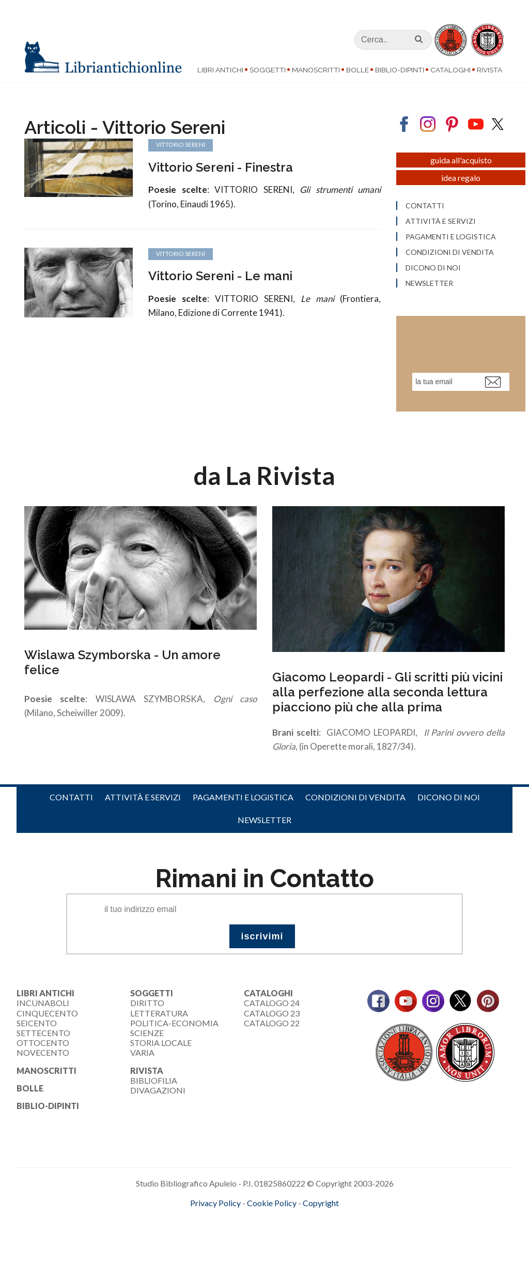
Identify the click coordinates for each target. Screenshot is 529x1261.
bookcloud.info (283, 1224)
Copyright (321, 1207)
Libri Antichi (220, 70)
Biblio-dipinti (399, 70)
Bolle (357, 70)
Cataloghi (450, 70)
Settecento (43, 1037)
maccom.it (234, 1224)
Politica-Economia (174, 1027)
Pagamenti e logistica (243, 801)
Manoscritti (316, 70)
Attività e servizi (143, 801)
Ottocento (43, 1047)
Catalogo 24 (272, 1007)
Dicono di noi (448, 801)
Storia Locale (161, 1047)
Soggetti (268, 70)
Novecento (43, 1056)
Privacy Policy (215, 1207)
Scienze (147, 1037)
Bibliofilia (153, 1084)
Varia (142, 1056)
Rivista (489, 70)
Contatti (71, 801)
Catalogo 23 (272, 1017)
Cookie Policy (272, 1207)
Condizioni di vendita (355, 801)
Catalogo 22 (272, 1027)
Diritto (147, 1007)
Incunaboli (43, 1007)
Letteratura (159, 1017)
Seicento (37, 1027)
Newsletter (264, 824)
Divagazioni (157, 1094)
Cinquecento (47, 1017)
